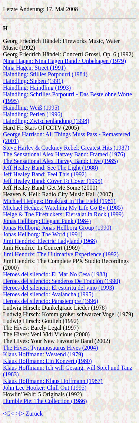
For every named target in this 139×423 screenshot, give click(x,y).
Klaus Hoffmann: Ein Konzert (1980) (47, 361)
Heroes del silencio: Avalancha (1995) (48, 294)
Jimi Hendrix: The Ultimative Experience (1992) (61, 254)
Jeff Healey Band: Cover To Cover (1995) (52, 181)
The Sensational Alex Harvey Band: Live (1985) (60, 161)
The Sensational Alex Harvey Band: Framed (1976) (64, 154)
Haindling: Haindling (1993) (37, 87)
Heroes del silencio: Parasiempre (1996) (50, 301)
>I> (20, 413)
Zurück (34, 413)
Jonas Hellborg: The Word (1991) (43, 234)
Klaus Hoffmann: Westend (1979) (43, 354)
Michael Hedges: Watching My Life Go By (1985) (63, 207)
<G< (8, 413)
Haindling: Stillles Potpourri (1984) (45, 74)
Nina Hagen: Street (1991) (34, 67)
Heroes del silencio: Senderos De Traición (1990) (61, 281)
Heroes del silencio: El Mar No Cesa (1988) (55, 274)
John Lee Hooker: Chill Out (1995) (44, 387)
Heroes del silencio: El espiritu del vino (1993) (58, 287)
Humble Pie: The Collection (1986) (45, 401)
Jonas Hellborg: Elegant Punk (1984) (47, 221)
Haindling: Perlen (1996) (32, 114)
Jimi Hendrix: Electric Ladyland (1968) (50, 241)
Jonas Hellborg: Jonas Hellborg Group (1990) (57, 227)
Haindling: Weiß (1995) (31, 107)
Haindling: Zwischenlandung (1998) (46, 121)
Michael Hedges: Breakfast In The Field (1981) (59, 201)
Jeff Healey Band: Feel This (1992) (45, 174)
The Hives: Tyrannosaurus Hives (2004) (50, 347)
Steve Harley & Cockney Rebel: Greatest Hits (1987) (66, 147)
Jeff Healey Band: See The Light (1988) (50, 167)
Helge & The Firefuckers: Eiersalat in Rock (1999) (63, 214)
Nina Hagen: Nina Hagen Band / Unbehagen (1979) (64, 61)
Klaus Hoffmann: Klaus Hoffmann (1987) (53, 381)
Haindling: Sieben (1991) (33, 81)
